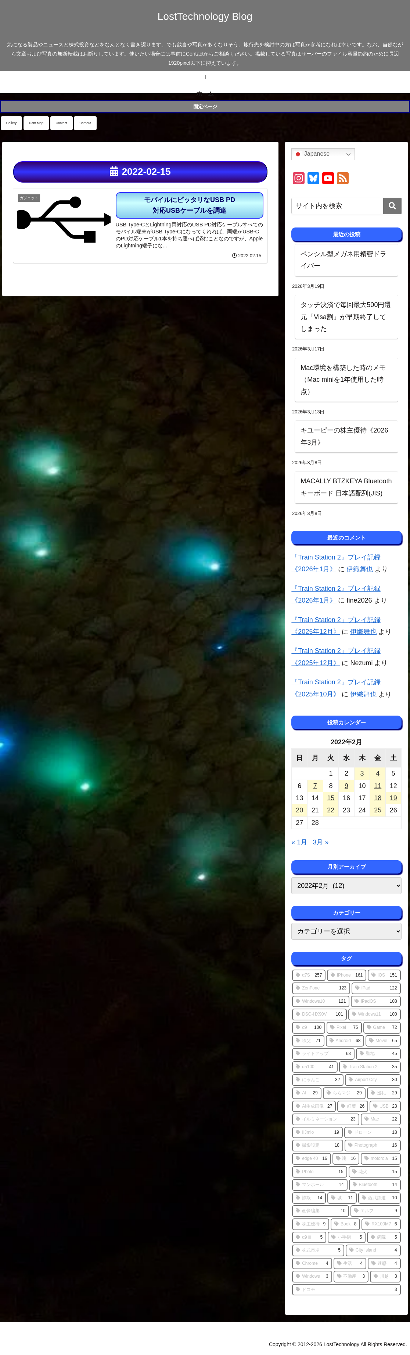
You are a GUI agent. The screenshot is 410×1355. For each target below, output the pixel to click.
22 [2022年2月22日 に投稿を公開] (330, 810)
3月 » (320, 842)
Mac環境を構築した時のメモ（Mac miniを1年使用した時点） (343, 379)
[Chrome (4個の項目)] (312, 1264)
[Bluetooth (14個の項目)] (375, 1185)
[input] (346, 206)
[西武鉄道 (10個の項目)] (379, 1198)
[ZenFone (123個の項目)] (321, 988)
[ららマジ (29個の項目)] (344, 1093)
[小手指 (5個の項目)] (347, 1237)
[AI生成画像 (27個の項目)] (314, 1106)
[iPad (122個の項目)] (376, 988)
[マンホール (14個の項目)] (319, 1185)
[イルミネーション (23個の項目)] (325, 1119)
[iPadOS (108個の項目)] (375, 1002)
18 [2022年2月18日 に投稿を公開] (377, 798)
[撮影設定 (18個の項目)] (317, 1145)
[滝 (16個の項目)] (346, 1159)
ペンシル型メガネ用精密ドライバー (343, 259)
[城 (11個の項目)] (342, 1198)
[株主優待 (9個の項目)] (310, 1224)
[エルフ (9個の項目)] (375, 1211)
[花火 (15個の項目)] (375, 1172)
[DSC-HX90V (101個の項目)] (319, 1014)
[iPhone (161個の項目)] (346, 975)
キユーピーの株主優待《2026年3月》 (344, 436)
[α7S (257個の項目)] (309, 975)
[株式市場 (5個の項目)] (318, 1250)
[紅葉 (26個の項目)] (352, 1106)
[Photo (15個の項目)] (319, 1172)
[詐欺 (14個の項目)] (309, 1198)
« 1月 (299, 842)
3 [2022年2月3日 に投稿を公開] (362, 773)
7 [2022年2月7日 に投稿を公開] (315, 786)
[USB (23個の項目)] (385, 1106)
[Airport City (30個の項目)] (372, 1080)
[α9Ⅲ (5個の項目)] (309, 1237)
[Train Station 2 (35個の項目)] (370, 1067)
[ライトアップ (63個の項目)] (323, 1054)
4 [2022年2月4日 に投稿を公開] (378, 773)
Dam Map (36, 123)
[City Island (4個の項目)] (373, 1250)
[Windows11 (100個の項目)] (374, 1014)
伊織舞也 (359, 569)
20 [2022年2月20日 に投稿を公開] (299, 810)
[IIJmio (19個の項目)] (317, 1133)
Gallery (11, 123)
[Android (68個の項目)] (345, 1041)
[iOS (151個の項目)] (384, 975)
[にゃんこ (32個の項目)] (318, 1080)
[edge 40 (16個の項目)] (311, 1159)
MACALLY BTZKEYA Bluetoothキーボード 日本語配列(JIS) (346, 487)
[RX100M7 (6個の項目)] (381, 1224)
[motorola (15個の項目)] (380, 1159)
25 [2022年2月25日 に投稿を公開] (377, 810)
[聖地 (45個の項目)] (378, 1054)
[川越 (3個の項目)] (385, 1276)
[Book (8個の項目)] (345, 1224)
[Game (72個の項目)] (382, 1028)
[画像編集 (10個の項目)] (320, 1211)
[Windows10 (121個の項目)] (320, 1002)
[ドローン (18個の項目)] (372, 1133)
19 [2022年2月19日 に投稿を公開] (393, 798)
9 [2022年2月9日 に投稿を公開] (346, 786)
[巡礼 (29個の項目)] (384, 1093)
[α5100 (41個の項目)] (315, 1067)
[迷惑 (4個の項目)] (384, 1264)
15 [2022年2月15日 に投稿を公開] (330, 798)
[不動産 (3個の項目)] (351, 1276)
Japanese (312, 154)
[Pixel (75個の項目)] (344, 1028)
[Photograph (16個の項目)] (373, 1145)
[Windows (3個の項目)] (312, 1276)
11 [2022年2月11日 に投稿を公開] (377, 786)
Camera (85, 123)
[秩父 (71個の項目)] (308, 1041)
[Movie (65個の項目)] (383, 1041)
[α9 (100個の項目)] (308, 1028)
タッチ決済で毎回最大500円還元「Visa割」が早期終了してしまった (346, 316)
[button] (392, 206)
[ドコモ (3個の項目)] (346, 1290)
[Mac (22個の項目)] (381, 1119)
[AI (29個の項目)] (306, 1093)
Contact (61, 123)
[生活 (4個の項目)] (350, 1264)
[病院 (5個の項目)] (383, 1237)
